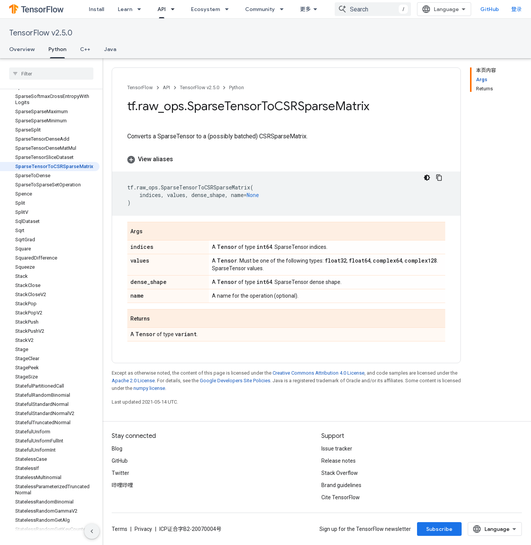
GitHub (489, 9)
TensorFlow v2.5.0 (40, 33)
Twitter (120, 473)
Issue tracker (336, 449)
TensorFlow (140, 87)
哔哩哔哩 (122, 485)
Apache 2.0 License (133, 380)
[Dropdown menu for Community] (284, 9)
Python (236, 87)
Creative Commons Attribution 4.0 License (318, 373)
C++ (85, 49)
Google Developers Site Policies (235, 380)
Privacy (143, 529)
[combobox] (373, 9)
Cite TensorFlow (340, 497)
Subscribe (439, 529)
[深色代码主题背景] (427, 178)
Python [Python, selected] (57, 49)
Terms (119, 529)
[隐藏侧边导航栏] (91, 531)
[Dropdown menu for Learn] (141, 9)
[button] (286, 159)
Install (96, 9)
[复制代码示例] (439, 178)
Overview (22, 49)
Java (110, 49)
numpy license (149, 388)
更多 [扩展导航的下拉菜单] (305, 9)
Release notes (338, 461)
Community (260, 9)
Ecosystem (205, 9)
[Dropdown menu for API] (175, 9)
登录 (516, 9)
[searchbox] (51, 73)
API (166, 87)
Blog (117, 449)
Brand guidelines (341, 485)
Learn (125, 9)
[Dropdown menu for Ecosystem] (229, 9)
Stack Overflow (339, 473)
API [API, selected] (161, 9)
